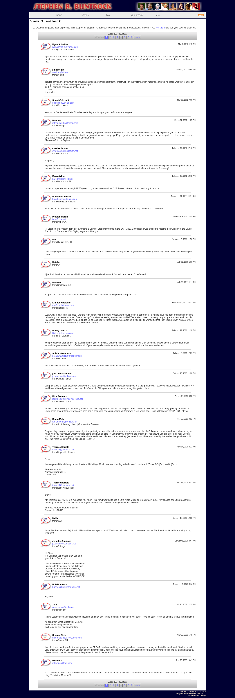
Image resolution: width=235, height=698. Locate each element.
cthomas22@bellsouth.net (65, 151)
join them (160, 27)
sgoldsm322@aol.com (63, 103)
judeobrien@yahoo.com (64, 376)
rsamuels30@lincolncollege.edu (68, 399)
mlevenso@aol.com (62, 663)
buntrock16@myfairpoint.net (66, 587)
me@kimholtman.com (63, 305)
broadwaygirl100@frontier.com (67, 356)
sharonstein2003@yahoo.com (67, 637)
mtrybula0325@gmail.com (65, 123)
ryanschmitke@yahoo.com (65, 47)
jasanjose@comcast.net (64, 543)
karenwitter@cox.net (62, 179)
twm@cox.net (59, 219)
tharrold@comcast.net (63, 449)
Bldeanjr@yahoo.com (62, 333)
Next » (137, 37)
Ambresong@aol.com (63, 607)
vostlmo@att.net (60, 72)
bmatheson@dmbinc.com (64, 199)
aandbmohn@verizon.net (64, 421)
